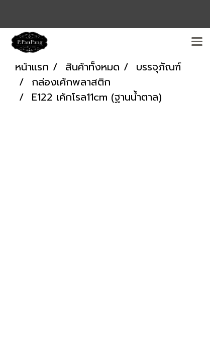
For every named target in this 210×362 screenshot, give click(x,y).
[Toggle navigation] (197, 42)
